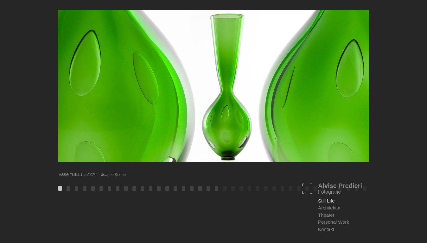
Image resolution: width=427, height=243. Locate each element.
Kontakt (326, 229)
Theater (326, 215)
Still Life (326, 200)
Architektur (329, 207)
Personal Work (333, 222)
